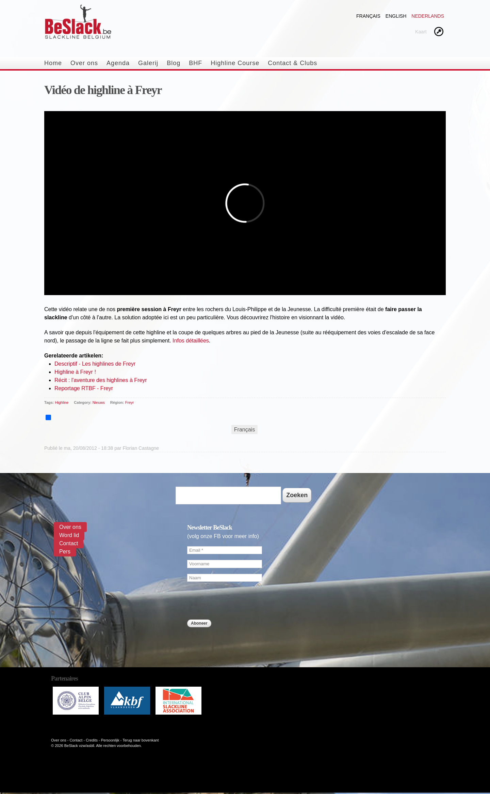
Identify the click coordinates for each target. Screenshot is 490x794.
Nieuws (99, 402)
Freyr (129, 402)
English (396, 16)
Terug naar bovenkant (140, 740)
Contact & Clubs (292, 63)
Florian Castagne (140, 448)
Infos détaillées (191, 340)
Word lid (69, 535)
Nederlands (427, 16)
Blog (173, 63)
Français (368, 16)
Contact (68, 543)
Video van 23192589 (245, 208)
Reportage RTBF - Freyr (83, 388)
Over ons (84, 63)
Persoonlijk (110, 740)
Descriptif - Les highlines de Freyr (94, 364)
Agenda (118, 63)
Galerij (148, 63)
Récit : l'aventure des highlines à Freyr (100, 380)
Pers (64, 551)
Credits (92, 740)
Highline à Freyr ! (75, 372)
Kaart (420, 31)
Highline (62, 402)
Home (53, 63)
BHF (195, 63)
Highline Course (235, 63)
